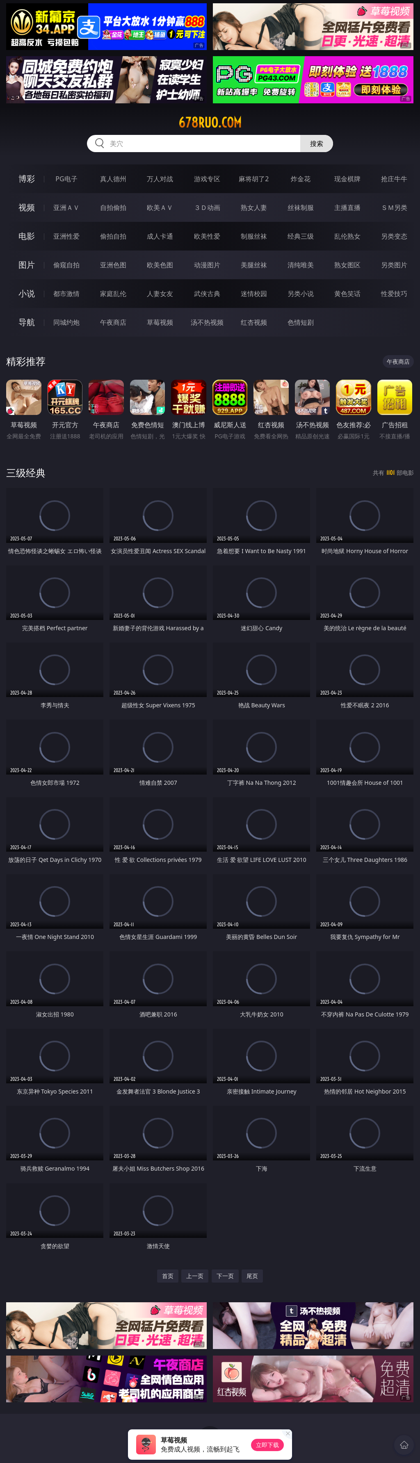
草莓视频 (160, 322)
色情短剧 (301, 322)
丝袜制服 (301, 207)
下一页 (225, 1276)
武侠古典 (207, 293)
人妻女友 (160, 293)
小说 (26, 293)
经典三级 (301, 236)
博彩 (26, 178)
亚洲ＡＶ (66, 207)
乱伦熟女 (347, 236)
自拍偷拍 (113, 207)
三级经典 (26, 472)
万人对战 (160, 178)
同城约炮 (66, 322)
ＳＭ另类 (394, 207)
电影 (26, 236)
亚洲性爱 (66, 236)
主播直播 (347, 207)
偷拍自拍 (113, 236)
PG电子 (66, 178)
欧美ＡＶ (160, 207)
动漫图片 (207, 264)
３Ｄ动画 (207, 207)
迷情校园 (254, 293)
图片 (26, 264)
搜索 (316, 143)
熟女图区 (347, 264)
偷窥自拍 (66, 264)
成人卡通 (160, 236)
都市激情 (66, 293)
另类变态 (394, 236)
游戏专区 (207, 178)
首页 (167, 1276)
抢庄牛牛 (394, 178)
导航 (26, 322)
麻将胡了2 (254, 178)
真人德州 (113, 178)
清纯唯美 (301, 264)
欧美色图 (160, 264)
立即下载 (267, 1445)
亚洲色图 (113, 264)
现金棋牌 (347, 178)
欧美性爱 (207, 236)
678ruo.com (210, 122)
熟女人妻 (254, 207)
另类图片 (394, 264)
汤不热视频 (207, 322)
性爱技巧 (394, 293)
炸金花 (300, 178)
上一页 (194, 1276)
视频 (26, 207)
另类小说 (301, 293)
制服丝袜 (254, 236)
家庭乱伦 (113, 293)
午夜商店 (113, 322)
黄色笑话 (347, 293)
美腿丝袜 (254, 264)
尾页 (252, 1276)
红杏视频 (254, 322)
